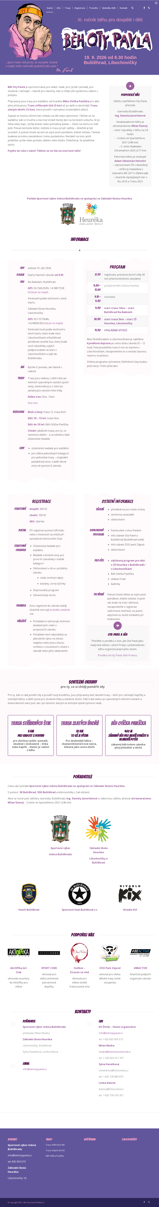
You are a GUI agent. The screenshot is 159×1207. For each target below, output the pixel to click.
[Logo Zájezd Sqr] (110, 953)
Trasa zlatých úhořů (55, 1150)
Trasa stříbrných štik (55, 1144)
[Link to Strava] (149, 7)
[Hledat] (132, 8)
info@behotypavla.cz (35, 1069)
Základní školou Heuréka (116, 198)
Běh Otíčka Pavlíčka (55, 1155)
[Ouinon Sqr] (79, 953)
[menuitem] (50, 8)
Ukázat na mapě (38, 292)
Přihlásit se (39, 1202)
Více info (33, 403)
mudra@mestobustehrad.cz (115, 1051)
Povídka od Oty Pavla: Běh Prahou (117, 655)
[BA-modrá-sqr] (140, 953)
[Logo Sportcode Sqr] (49, 953)
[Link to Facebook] (144, 7)
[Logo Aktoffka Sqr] (19, 953)
